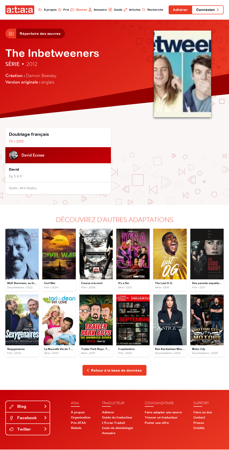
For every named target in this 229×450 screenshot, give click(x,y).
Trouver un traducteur (161, 418)
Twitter (28, 429)
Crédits (199, 428)
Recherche (152, 9)
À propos (47, 9)
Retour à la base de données (114, 370)
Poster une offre (157, 423)
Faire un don (202, 412)
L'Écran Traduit (113, 423)
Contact (199, 418)
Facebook (28, 418)
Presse (198, 423)
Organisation (80, 418)
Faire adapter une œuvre (163, 412)
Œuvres (78, 9)
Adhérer (180, 10)
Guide (115, 9)
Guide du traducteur (117, 418)
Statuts (76, 428)
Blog (28, 406)
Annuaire (97, 9)
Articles (131, 9)
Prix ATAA (78, 423)
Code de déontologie (117, 428)
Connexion (207, 10)
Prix (63, 9)
